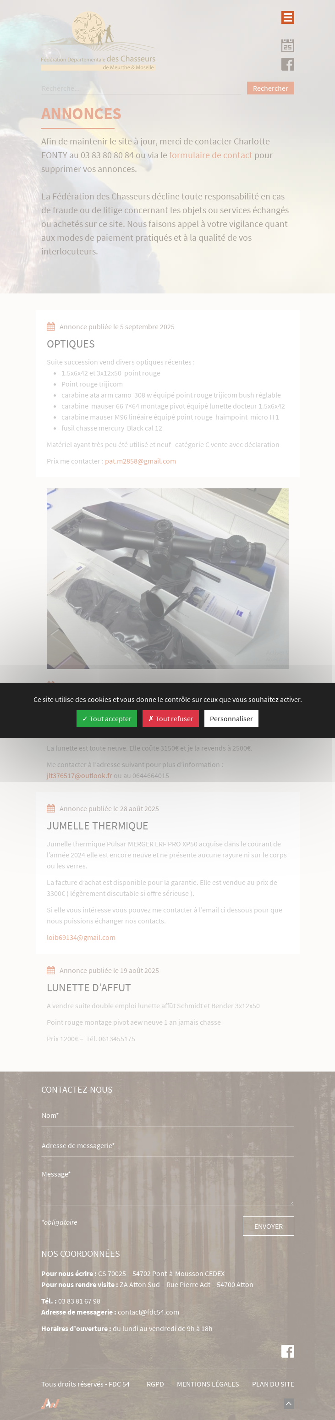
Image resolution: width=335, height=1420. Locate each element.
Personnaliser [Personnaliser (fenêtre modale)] (231, 718)
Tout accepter (107, 718)
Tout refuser (170, 718)
